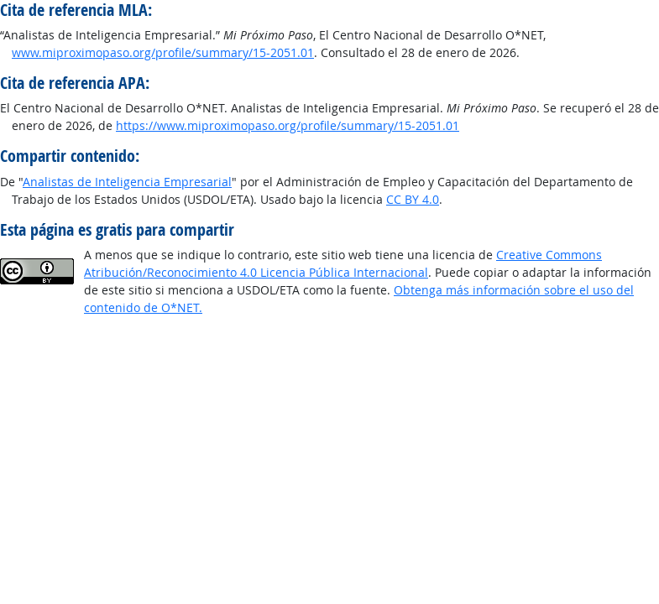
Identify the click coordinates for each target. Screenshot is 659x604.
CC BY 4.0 (412, 199)
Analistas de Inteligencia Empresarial (127, 182)
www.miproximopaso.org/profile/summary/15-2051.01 (163, 52)
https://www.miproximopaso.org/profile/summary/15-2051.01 (287, 125)
